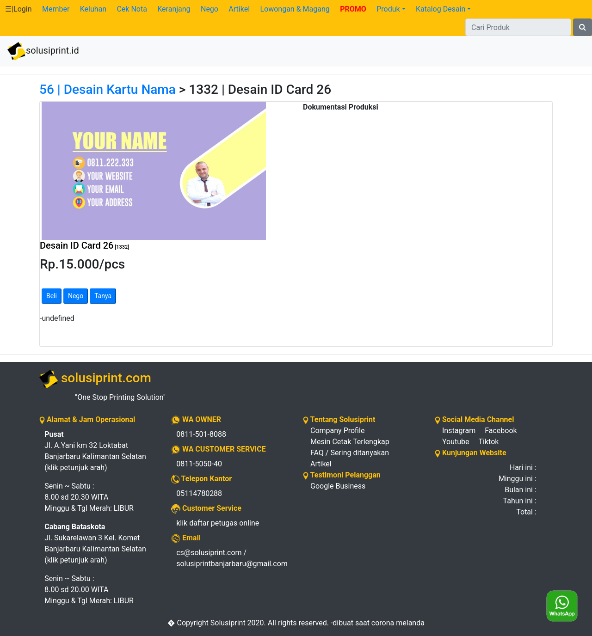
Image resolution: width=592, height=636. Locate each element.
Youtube (455, 441)
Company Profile (337, 430)
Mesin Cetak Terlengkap (349, 441)
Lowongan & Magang (294, 9)
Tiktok (489, 441)
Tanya (102, 296)
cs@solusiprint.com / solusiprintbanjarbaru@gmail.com (232, 558)
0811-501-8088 (201, 434)
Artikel (239, 9)
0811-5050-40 (199, 463)
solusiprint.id (43, 51)
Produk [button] (388, 9)
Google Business (337, 486)
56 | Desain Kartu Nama (107, 89)
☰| (18, 9)
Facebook (501, 430)
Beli (51, 296)
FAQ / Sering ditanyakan (349, 452)
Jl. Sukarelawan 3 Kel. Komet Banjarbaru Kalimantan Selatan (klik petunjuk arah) (95, 543)
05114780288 (199, 493)
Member (55, 9)
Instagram (458, 430)
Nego (209, 9)
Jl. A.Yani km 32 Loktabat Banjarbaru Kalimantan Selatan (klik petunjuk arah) (95, 451)
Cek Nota (132, 9)
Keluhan (93, 9)
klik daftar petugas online (217, 523)
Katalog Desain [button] (440, 9)
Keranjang (173, 9)
